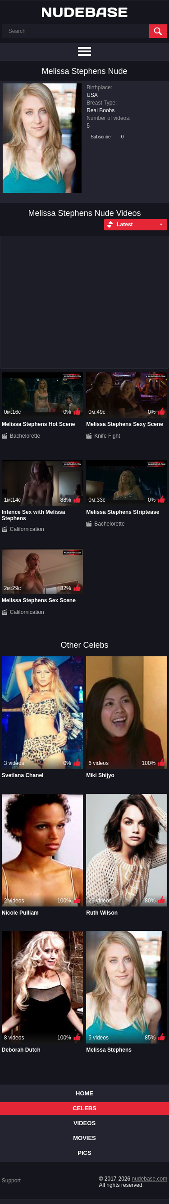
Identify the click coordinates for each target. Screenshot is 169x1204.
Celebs (84, 1108)
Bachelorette (25, 436)
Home (84, 1093)
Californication (27, 529)
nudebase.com (150, 1179)
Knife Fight (107, 436)
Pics (84, 1152)
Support (11, 1180)
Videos (84, 1123)
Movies (84, 1138)
